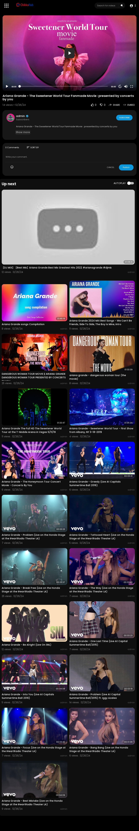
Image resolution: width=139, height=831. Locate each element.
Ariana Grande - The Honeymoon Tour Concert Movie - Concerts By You (31, 483)
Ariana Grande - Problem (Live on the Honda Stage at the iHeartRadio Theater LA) (33, 536)
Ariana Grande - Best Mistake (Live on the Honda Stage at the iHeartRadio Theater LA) (32, 802)
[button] (133, 6)
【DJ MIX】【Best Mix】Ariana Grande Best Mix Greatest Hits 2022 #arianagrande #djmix (57, 267)
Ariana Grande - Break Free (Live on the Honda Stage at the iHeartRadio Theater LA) (31, 589)
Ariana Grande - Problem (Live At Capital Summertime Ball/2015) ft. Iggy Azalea (94, 696)
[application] (69, 53)
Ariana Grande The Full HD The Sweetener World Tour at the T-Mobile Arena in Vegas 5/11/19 (31, 430)
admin (22, 116)
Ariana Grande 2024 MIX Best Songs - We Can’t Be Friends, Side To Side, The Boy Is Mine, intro (100, 322)
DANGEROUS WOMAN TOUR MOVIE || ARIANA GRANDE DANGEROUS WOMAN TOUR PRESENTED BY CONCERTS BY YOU (34, 377)
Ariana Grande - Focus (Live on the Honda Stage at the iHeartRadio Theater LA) (34, 749)
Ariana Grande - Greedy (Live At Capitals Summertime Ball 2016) (95, 483)
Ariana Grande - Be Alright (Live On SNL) (26, 644)
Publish (126, 167)
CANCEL (110, 167)
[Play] (7, 86)
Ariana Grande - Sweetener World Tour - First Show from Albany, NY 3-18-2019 (101, 430)
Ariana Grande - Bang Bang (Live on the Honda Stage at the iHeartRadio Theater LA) (98, 749)
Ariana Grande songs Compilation (23, 324)
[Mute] (126, 86)
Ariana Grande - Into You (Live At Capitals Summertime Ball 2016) (28, 696)
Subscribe (124, 117)
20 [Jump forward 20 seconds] (120, 86)
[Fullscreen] (131, 86)
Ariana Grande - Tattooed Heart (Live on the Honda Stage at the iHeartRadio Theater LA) (101, 536)
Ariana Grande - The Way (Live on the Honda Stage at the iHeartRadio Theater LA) (101, 589)
